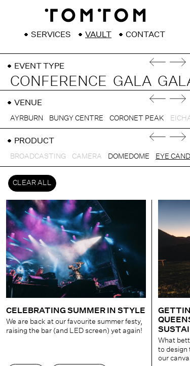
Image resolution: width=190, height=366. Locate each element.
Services (51, 34)
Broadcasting (38, 156)
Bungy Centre (76, 118)
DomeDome (128, 156)
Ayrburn (26, 118)
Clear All (32, 182)
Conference (58, 81)
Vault (98, 34)
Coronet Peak (136, 118)
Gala (132, 81)
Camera (87, 156)
